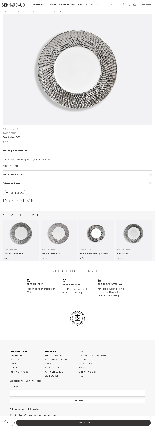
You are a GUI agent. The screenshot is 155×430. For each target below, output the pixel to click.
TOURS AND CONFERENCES (56, 360)
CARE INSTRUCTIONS (87, 372)
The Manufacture (92, 5)
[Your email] (77, 393)
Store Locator (51, 376)
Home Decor (63, 5)
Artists (80, 5)
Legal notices (85, 360)
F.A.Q (81, 376)
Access (82, 368)
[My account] (130, 4)
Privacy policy (85, 364)
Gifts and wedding (19, 372)
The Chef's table (108, 5)
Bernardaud (51, 351)
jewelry (14, 368)
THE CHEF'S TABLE (52, 368)
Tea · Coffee (51, 5)
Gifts (73, 5)
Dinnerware (38, 5)
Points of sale (15, 193)
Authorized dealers (54, 372)
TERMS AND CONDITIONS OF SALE (92, 356)
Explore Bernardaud (21, 351)
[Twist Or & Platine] (39, 12)
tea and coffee (18, 360)
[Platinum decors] (23, 12)
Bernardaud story (53, 356)
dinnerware (16, 356)
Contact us (84, 351)
